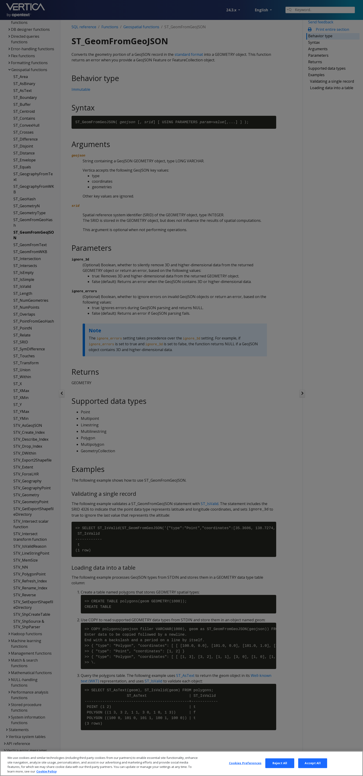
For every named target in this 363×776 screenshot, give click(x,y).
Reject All (279, 768)
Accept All (312, 768)
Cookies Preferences (245, 768)
